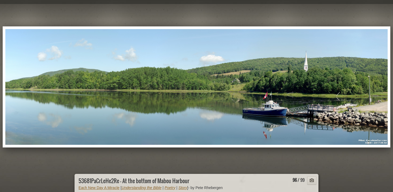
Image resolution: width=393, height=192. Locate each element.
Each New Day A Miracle (99, 188)
